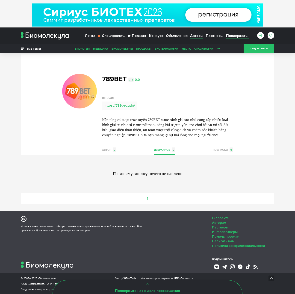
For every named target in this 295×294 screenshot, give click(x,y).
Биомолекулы (122, 49)
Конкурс (156, 36)
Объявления (177, 36)
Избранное (164, 149)
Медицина (100, 49)
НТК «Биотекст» (183, 277)
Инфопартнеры (225, 231)
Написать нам (223, 241)
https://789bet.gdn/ (119, 105)
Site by (125, 277)
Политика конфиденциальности (238, 245)
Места (186, 49)
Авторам (219, 222)
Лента (90, 36)
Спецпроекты (111, 36)
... (218, 48)
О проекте (220, 218)
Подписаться (259, 49)
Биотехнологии (166, 49)
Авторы (196, 36)
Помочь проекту (225, 236)
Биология (82, 49)
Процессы (143, 49)
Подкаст (137, 36)
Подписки (223, 149)
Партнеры (214, 36)
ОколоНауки (203, 49)
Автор (109, 149)
